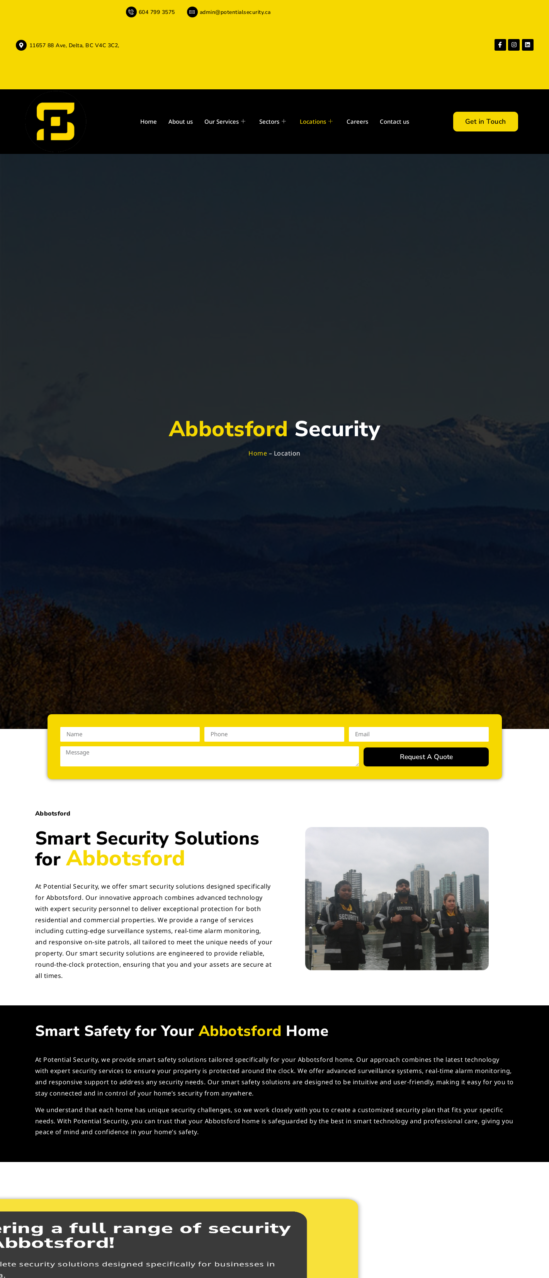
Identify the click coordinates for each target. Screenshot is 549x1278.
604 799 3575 (157, 12)
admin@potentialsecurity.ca (235, 12)
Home (148, 121)
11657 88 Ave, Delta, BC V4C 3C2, (74, 45)
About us (180, 121)
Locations (316, 121)
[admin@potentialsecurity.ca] (192, 12)
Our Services (224, 121)
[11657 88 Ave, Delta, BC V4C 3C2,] (21, 45)
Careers (357, 121)
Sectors (272, 121)
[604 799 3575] (131, 12)
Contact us (394, 121)
